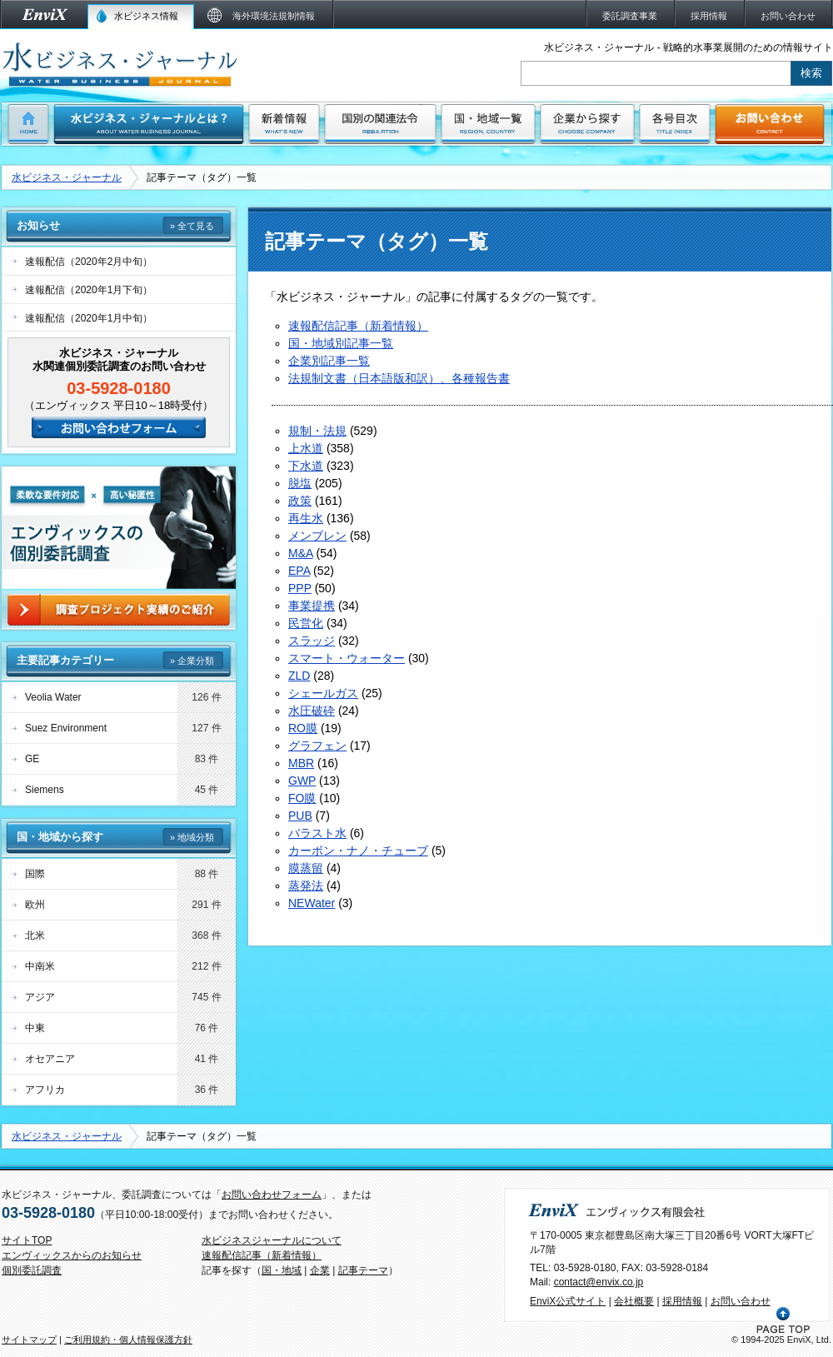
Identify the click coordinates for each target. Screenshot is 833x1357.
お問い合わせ (741, 1301)
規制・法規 (317, 430)
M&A (300, 553)
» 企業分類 (192, 661)
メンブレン (317, 535)
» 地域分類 (192, 837)
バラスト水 (317, 833)
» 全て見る (192, 226)
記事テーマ (363, 1270)
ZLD (299, 675)
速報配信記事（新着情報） (358, 325)
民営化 (305, 623)
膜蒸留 (305, 868)
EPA (299, 570)
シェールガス (323, 693)
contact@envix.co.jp (599, 1282)
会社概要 (634, 1301)
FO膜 (302, 798)
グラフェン (317, 745)
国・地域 (282, 1270)
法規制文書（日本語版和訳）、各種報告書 (399, 378)
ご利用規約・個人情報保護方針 (128, 1340)
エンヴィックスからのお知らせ (72, 1255)
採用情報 (682, 1301)
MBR (301, 763)
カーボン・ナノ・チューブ (358, 850)
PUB (300, 815)
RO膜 (302, 728)
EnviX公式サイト (568, 1301)
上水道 (305, 448)
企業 (320, 1270)
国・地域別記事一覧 (340, 343)
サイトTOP (27, 1240)
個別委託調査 (32, 1270)
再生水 (305, 518)
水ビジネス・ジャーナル (67, 177)
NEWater (311, 903)
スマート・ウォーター (346, 658)
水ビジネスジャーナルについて (272, 1240)
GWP (302, 780)
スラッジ (311, 640)
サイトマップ (29, 1340)
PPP (300, 588)
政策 (300, 500)
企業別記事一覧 (329, 360)
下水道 (305, 465)
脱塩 (300, 483)
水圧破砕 (311, 710)
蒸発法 (305, 885)
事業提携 (311, 605)
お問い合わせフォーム (272, 1194)
